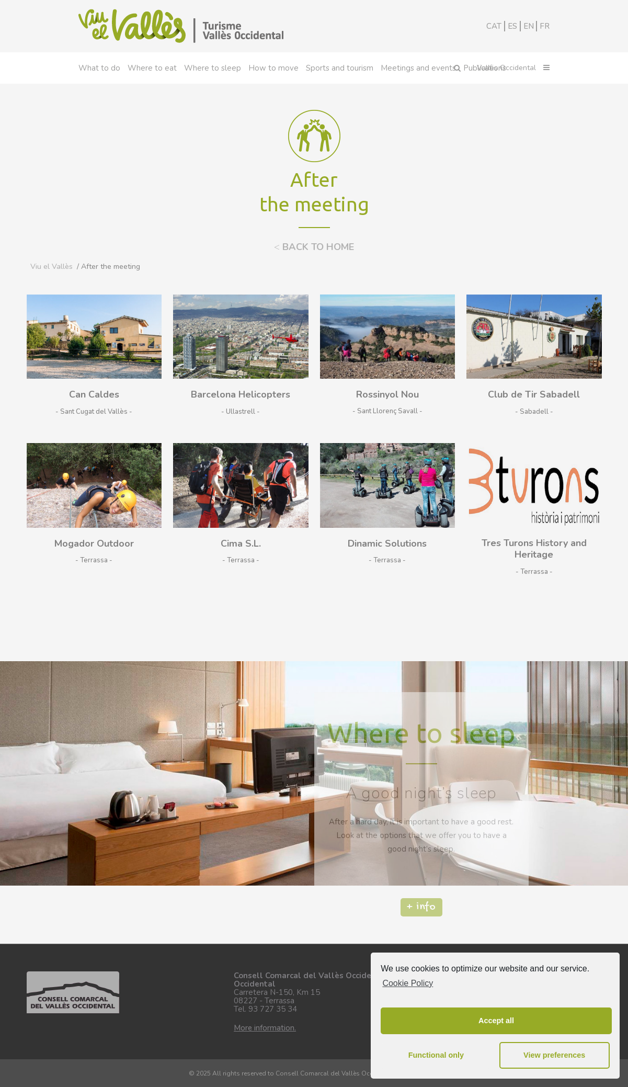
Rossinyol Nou (387, 394)
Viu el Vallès (51, 266)
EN (528, 26)
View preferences (554, 1055)
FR (545, 26)
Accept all (496, 1020)
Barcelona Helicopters (240, 394)
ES (512, 26)
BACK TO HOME (314, 247)
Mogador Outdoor (94, 543)
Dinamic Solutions (387, 543)
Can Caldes (94, 394)
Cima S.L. (241, 543)
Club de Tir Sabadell (534, 394)
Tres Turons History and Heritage (534, 549)
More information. (265, 1028)
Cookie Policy (407, 983)
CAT (493, 26)
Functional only (436, 1055)
